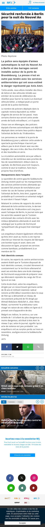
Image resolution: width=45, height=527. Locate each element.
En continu (11, 8)
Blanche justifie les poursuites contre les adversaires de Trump (21, 421)
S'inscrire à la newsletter (22, 455)
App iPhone (22, 487)
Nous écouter (40, 2)
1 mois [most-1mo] (20, 402)
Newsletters (11, 487)
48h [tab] (4, 402)
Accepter (22, 523)
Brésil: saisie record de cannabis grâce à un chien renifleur (22, 387)
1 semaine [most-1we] (11, 402)
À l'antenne (34, 8)
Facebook (10, 478)
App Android (33, 487)
